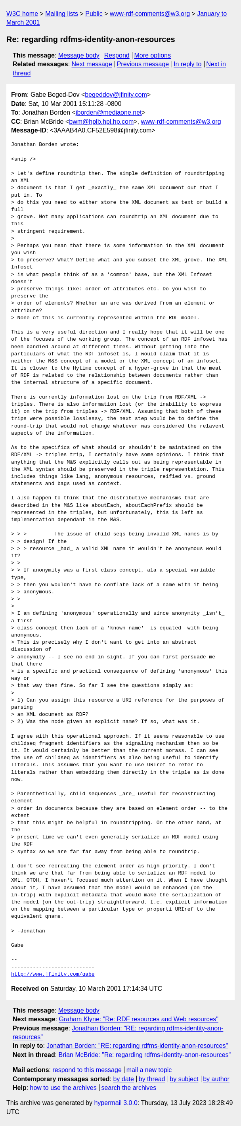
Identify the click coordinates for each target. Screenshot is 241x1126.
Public (94, 13)
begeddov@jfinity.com (116, 94)
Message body (78, 55)
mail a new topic (149, 1070)
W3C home (22, 13)
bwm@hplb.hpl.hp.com (101, 121)
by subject (184, 1079)
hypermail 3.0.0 (115, 1102)
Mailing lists (61, 13)
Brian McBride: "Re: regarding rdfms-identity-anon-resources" (145, 1054)
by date (123, 1079)
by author (216, 1079)
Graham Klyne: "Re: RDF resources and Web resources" (138, 1019)
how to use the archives (63, 1087)
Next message (92, 64)
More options (152, 55)
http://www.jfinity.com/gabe (53, 974)
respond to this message (86, 1070)
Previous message (143, 64)
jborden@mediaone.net (109, 112)
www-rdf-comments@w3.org (150, 13)
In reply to (187, 64)
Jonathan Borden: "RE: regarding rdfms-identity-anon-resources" (137, 1045)
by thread (152, 1079)
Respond (117, 55)
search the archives (129, 1087)
